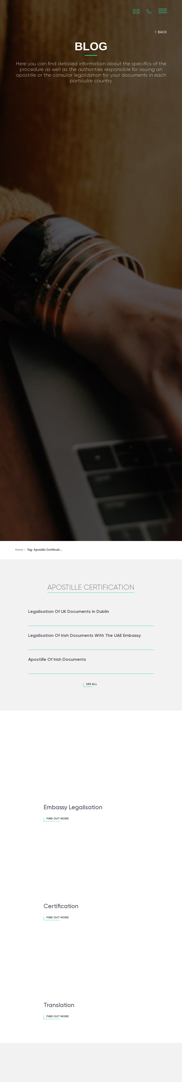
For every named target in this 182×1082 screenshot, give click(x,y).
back (162, 32)
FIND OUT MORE (57, 818)
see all (91, 684)
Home (19, 549)
